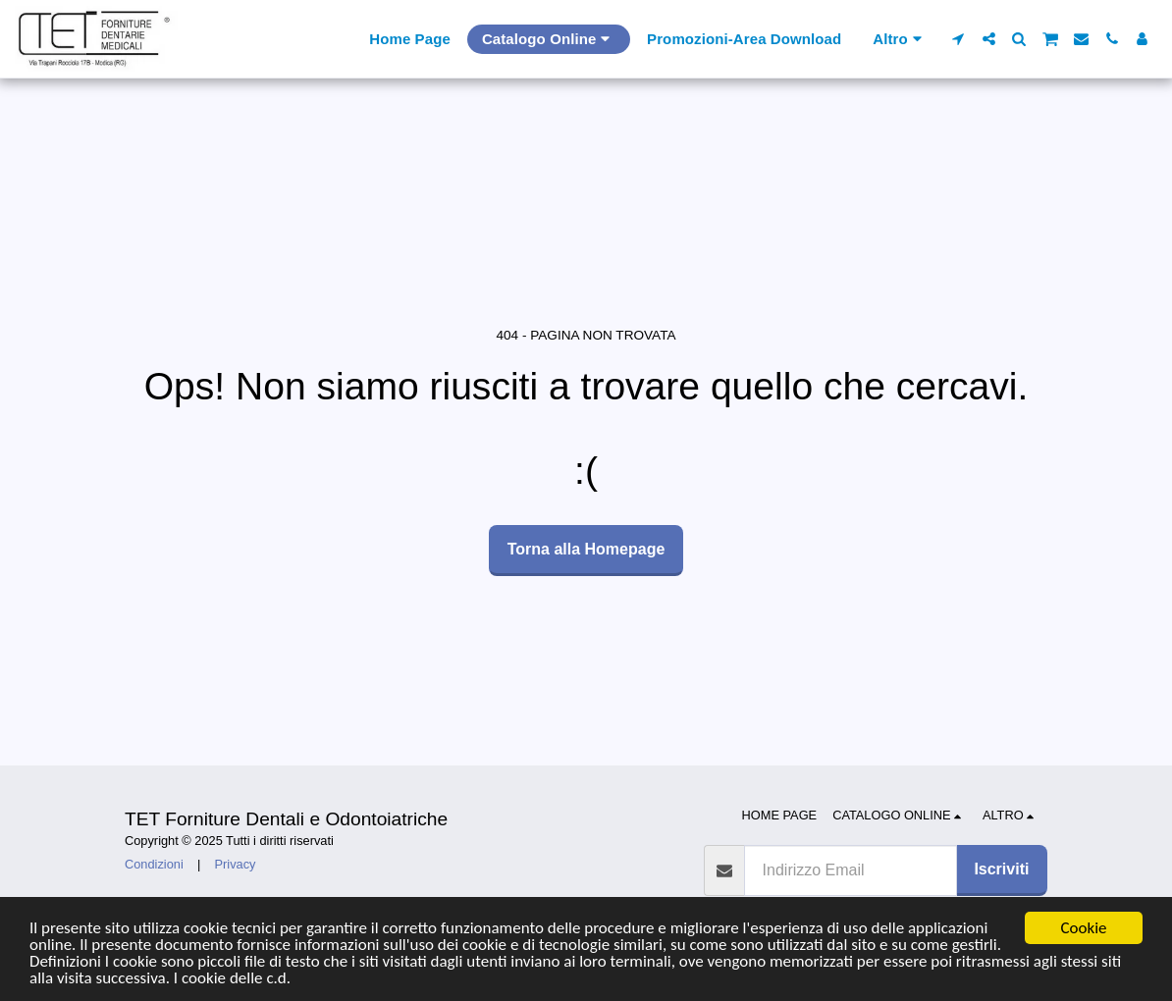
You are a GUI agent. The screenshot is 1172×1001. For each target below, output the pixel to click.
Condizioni (154, 864)
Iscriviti (1001, 869)
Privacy (235, 864)
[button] (958, 38)
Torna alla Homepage (586, 549)
